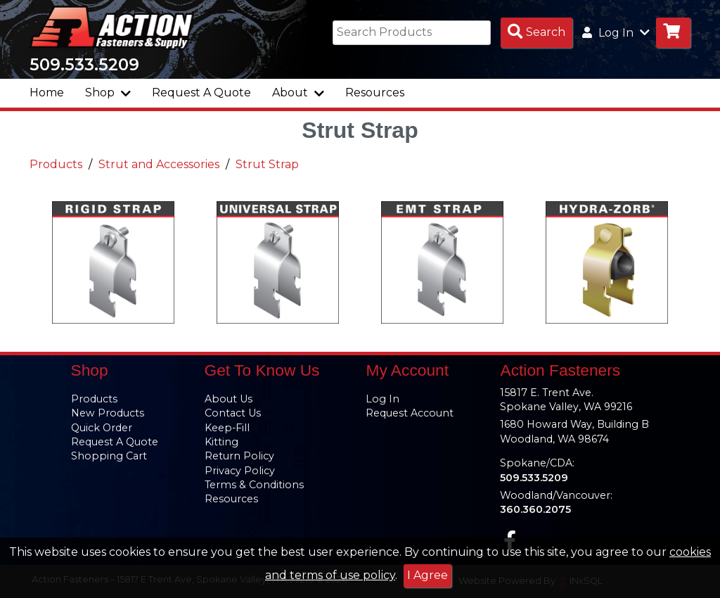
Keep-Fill (227, 427)
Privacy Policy (240, 470)
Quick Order (101, 427)
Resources (374, 92)
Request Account (410, 413)
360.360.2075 (535, 509)
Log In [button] (616, 32)
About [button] (298, 92)
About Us (228, 399)
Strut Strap (267, 165)
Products (56, 165)
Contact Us (233, 413)
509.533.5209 (84, 65)
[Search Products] (536, 33)
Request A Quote (201, 92)
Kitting (221, 441)
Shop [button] (108, 92)
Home (47, 92)
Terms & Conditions (254, 484)
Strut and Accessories (158, 165)
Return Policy (239, 456)
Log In (382, 399)
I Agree (427, 575)
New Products (107, 413)
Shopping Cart (109, 456)
